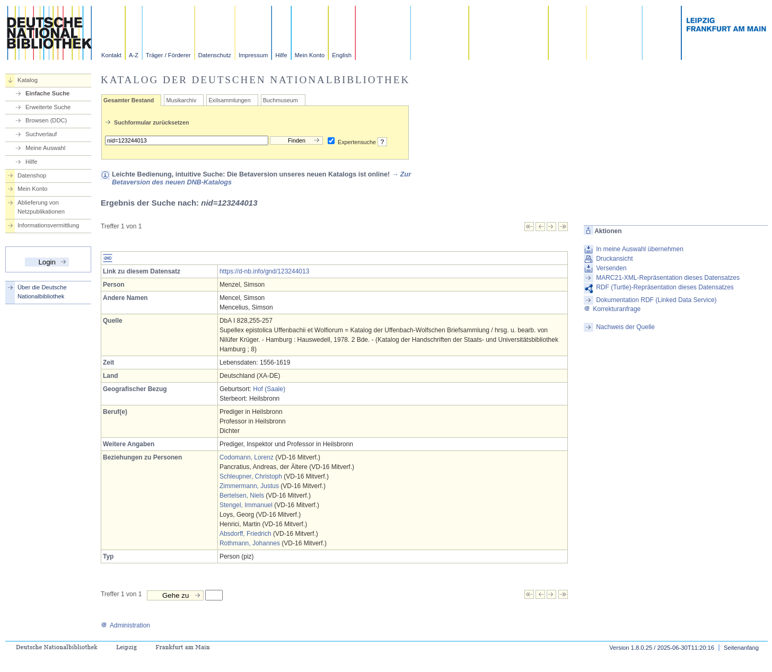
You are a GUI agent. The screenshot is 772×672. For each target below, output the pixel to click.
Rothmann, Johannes (250, 543)
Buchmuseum (280, 100)
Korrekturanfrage (612, 309)
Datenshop (31, 175)
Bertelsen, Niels (242, 495)
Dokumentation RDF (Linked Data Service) (656, 300)
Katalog (27, 80)
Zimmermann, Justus (249, 486)
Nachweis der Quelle (625, 327)
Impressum (253, 55)
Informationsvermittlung (48, 225)
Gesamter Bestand (128, 100)
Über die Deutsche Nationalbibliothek (42, 291)
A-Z (133, 55)
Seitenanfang (741, 647)
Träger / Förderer (168, 55)
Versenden (611, 268)
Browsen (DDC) (46, 120)
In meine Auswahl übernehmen (639, 249)
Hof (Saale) (269, 389)
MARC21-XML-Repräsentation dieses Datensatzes (668, 277)
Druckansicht (614, 258)
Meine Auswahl (45, 148)
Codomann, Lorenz (247, 457)
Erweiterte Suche (48, 107)
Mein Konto (310, 55)
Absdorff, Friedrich (245, 533)
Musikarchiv (181, 100)
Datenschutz (214, 55)
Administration (125, 625)
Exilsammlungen (229, 100)
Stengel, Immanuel (246, 505)
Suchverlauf (41, 134)
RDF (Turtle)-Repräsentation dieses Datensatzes (665, 287)
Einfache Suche (47, 93)
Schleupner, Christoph (251, 476)
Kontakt (111, 55)
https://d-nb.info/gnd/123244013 (264, 271)
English (342, 55)
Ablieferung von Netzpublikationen (41, 207)
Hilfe (281, 55)
